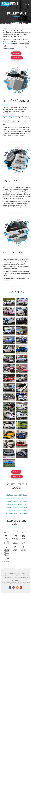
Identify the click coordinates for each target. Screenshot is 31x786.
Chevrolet (15, 501)
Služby (14, 573)
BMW (20, 495)
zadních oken (12, 116)
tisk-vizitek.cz (4, 582)
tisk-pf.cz (27, 582)
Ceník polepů (16, 53)
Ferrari (18, 498)
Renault (21, 507)
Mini (15, 504)
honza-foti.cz (19, 583)
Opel (25, 504)
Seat (9, 510)
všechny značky (23, 513)
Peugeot (8, 507)
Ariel (15, 495)
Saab (25, 507)
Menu (26, 4)
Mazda (25, 501)
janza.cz (12, 583)
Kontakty (24, 573)
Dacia (7, 498)
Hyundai (9, 501)
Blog (19, 573)
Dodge (12, 498)
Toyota (24, 510)
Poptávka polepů (17, 57)
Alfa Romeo (10, 495)
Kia (20, 501)
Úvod (6, 573)
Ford (26, 498)
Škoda (13, 510)
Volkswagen (9, 513)
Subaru (18, 510)
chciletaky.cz (20, 582)
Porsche (15, 507)
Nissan (20, 504)
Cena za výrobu (9, 43)
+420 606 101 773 (9, 577)
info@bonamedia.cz (23, 577)
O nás (10, 573)
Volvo (15, 513)
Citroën (25, 495)
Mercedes (10, 504)
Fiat (22, 498)
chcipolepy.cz (12, 582)
